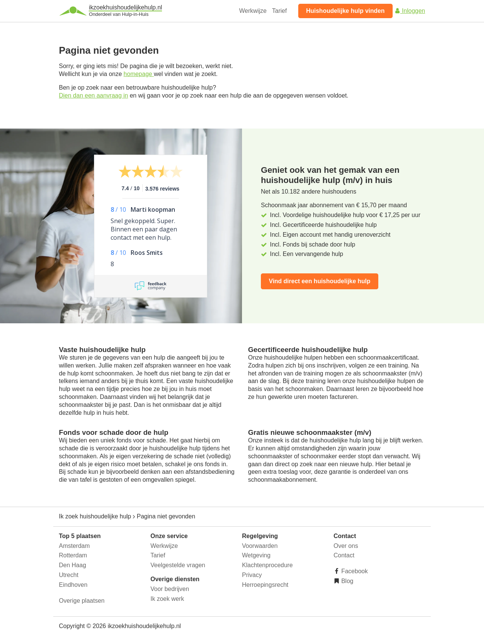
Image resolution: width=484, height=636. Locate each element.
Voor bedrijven (170, 589)
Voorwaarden (259, 546)
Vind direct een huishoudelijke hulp (319, 281)
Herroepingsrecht (265, 585)
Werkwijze (253, 11)
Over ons (346, 546)
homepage (138, 74)
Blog (346, 581)
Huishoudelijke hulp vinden (345, 11)
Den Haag (72, 565)
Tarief (279, 11)
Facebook (354, 571)
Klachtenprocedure (267, 565)
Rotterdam (73, 555)
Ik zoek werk (167, 599)
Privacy (252, 575)
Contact (344, 555)
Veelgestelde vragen (178, 565)
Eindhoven (73, 585)
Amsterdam (74, 546)
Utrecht (69, 575)
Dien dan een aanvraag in (93, 95)
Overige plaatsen (82, 600)
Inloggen (409, 11)
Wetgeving (256, 555)
